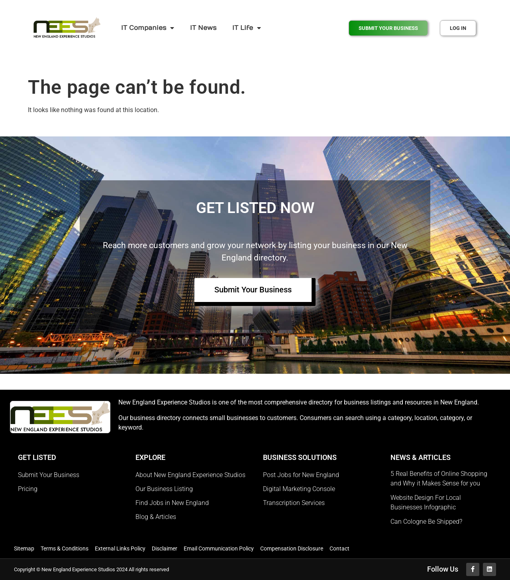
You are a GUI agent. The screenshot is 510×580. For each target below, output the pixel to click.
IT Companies (147, 28)
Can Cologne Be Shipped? (426, 521)
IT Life (246, 28)
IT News (203, 28)
